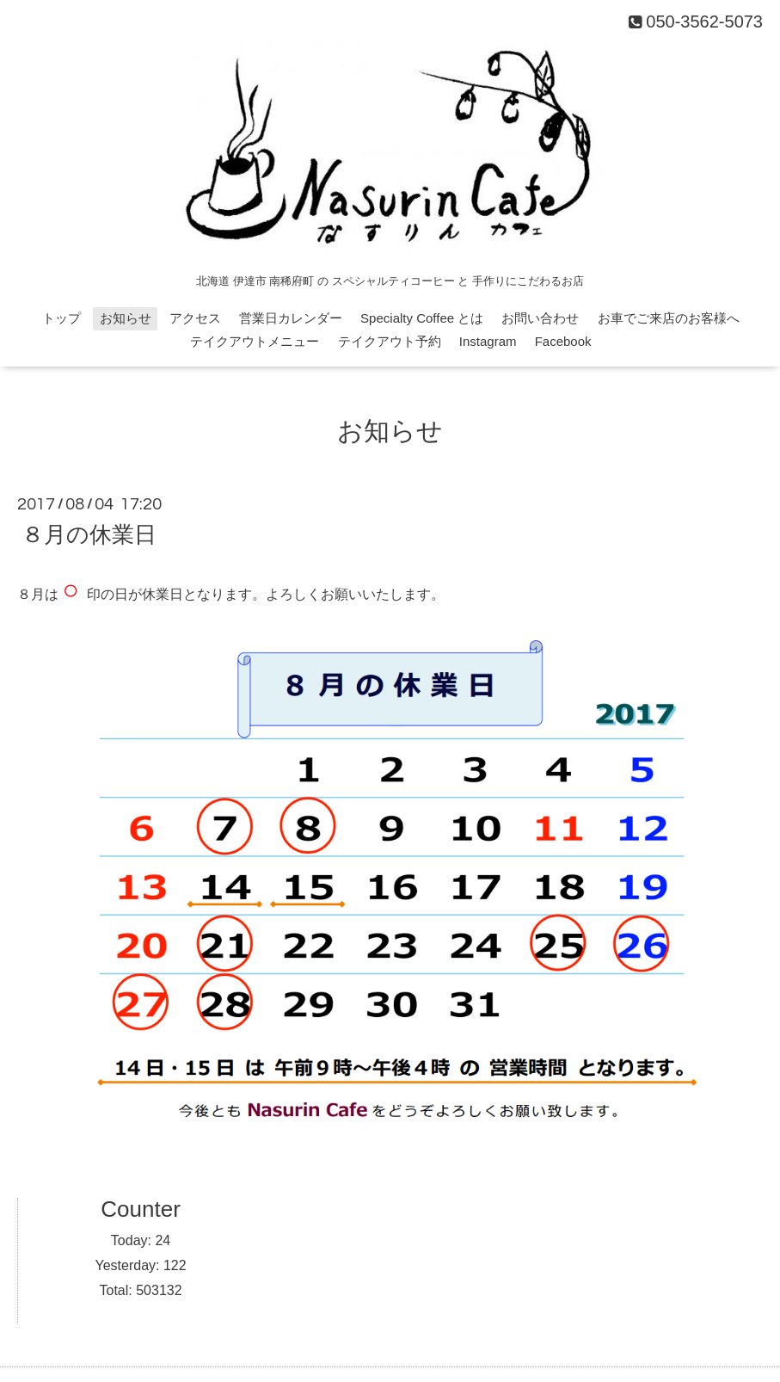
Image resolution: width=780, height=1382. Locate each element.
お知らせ (125, 318)
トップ (61, 318)
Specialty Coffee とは (421, 318)
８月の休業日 (89, 534)
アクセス (195, 318)
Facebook (563, 341)
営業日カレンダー (290, 318)
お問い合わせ (540, 318)
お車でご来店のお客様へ (669, 318)
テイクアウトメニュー (254, 341)
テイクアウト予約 (389, 341)
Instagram (488, 341)
